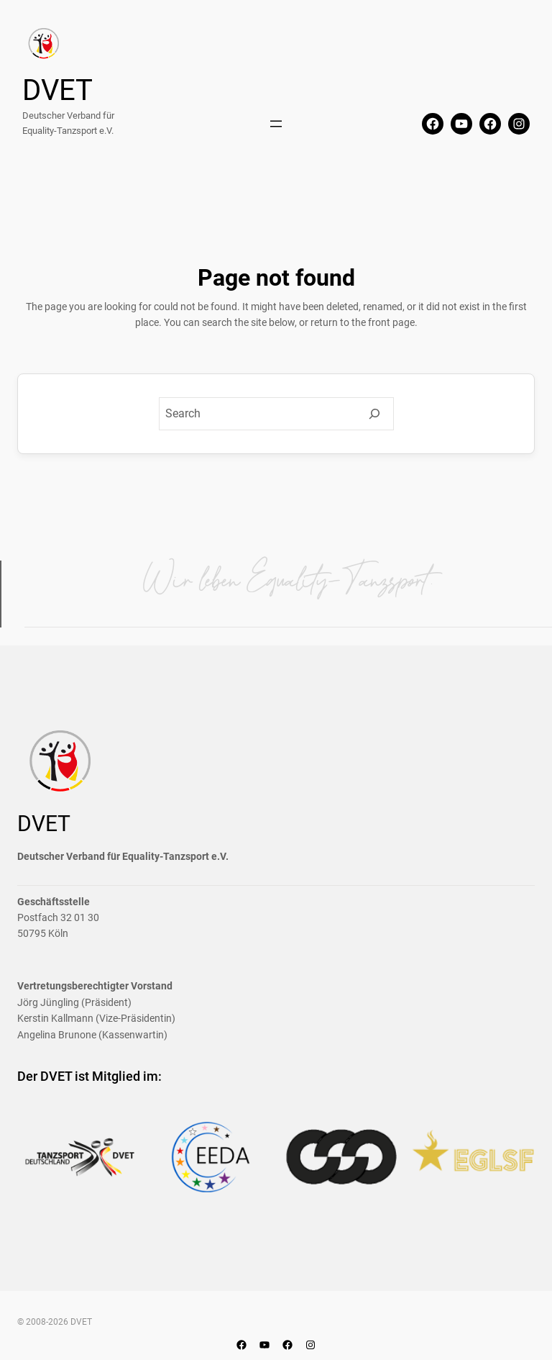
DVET (57, 90)
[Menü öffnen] (276, 123)
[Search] (374, 414)
